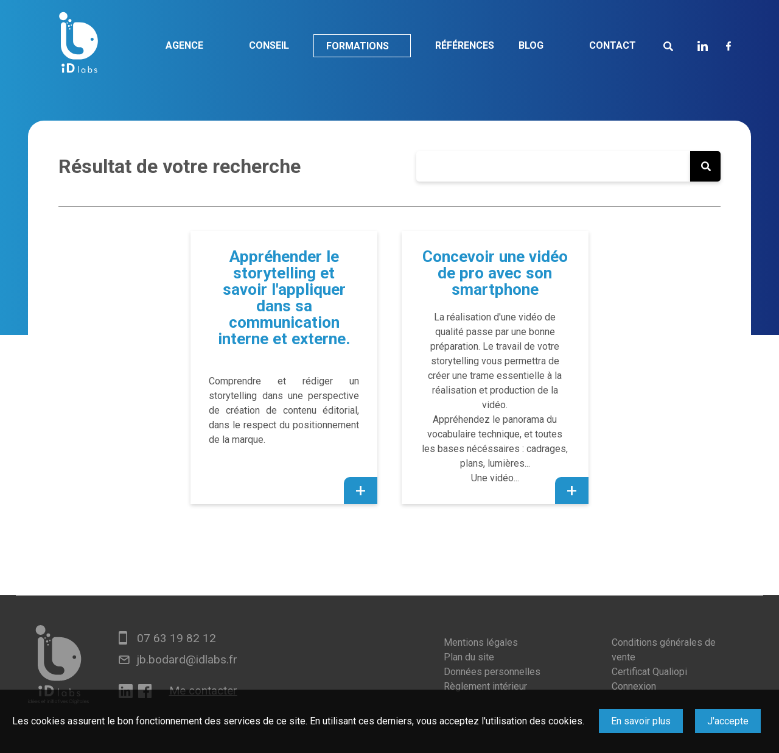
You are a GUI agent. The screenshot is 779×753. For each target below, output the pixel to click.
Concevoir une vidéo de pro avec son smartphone (495, 273)
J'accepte (728, 721)
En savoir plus (641, 721)
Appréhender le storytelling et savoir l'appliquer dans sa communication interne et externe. (284, 297)
